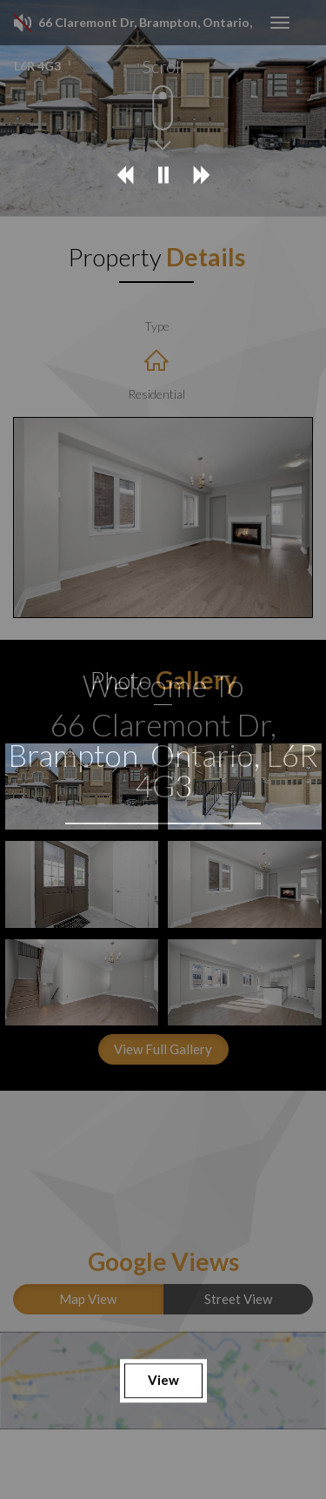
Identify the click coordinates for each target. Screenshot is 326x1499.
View (163, 1380)
